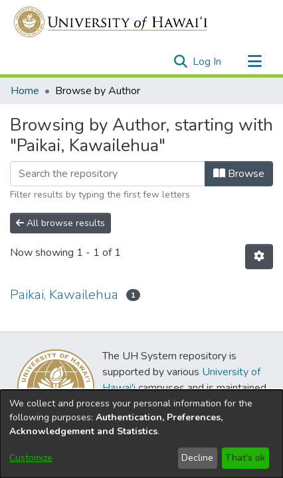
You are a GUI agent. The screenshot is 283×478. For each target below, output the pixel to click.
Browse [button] (238, 173)
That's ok (245, 457)
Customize (30, 457)
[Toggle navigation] (254, 61)
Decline (197, 457)
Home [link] (25, 91)
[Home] (111, 21)
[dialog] (141, 434)
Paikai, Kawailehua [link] (64, 295)
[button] (180, 62)
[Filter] (107, 173)
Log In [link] (208, 61)
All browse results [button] (60, 223)
